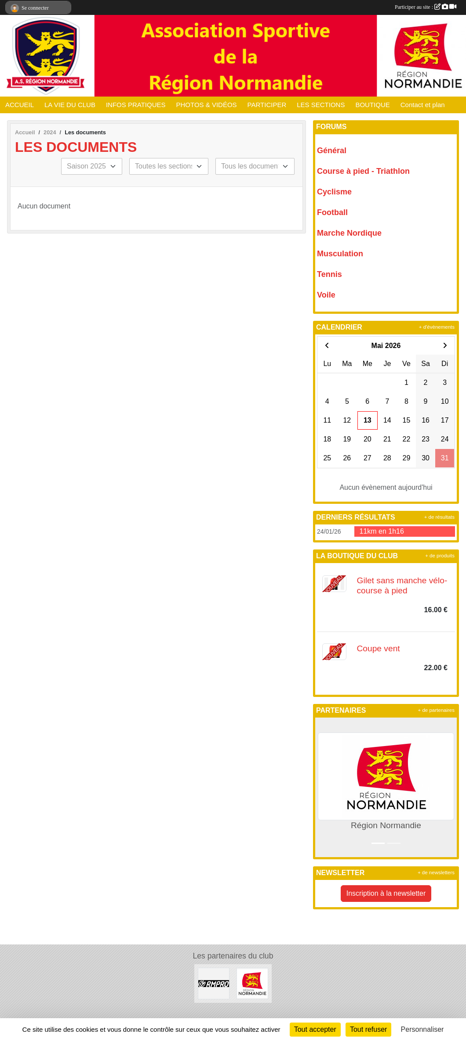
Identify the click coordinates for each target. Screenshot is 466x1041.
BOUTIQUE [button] (372, 104)
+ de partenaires (436, 710)
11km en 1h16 (382, 531)
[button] (324, 787)
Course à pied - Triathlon (363, 171)
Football (332, 212)
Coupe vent (378, 648)
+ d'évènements (437, 327)
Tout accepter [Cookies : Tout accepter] (315, 1029)
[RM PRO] (213, 983)
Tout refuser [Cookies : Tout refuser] (368, 1029)
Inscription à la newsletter (386, 893)
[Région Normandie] (252, 983)
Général (331, 150)
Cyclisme (334, 191)
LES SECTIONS (321, 104)
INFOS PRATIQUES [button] (136, 104)
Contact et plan (422, 104)
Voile (326, 295)
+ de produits (440, 555)
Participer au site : (425, 7)
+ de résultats (439, 517)
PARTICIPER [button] (267, 104)
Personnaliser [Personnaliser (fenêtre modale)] (422, 1029)
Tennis (329, 274)
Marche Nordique (349, 233)
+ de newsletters (436, 872)
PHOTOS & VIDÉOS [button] (206, 104)
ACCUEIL (19, 104)
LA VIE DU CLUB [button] (69, 104)
